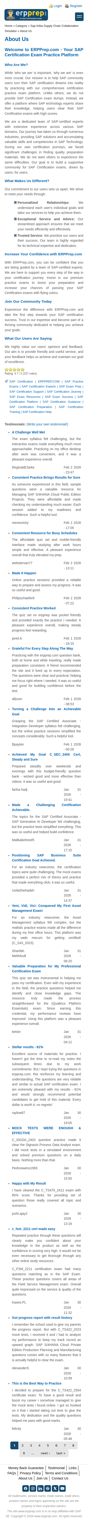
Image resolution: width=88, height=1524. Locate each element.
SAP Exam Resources (25, 397)
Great (19, 369)
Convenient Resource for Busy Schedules (44, 533)
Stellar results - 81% (27, 1047)
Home (8, 26)
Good (15, 369)
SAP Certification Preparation (30, 407)
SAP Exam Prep (70, 386)
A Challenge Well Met (28, 432)
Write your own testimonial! (47, 424)
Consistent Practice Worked (34, 608)
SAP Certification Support (26, 391)
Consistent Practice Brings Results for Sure (46, 477)
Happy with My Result (29, 1183)
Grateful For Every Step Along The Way (42, 648)
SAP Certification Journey (64, 391)
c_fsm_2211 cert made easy (33, 1229)
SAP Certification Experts (39, 386)
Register (76, 6)
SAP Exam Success (59, 397)
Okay (11, 369)
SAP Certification (21, 381)
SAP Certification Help (36, 412)
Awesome (22, 369)
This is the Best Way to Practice (36, 1383)
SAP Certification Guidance (62, 401)
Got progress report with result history (42, 1318)
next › (45, 1453)
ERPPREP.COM (48, 381)
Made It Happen (24, 573)
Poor (7, 369)
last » (60, 1453)
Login (58, 6)
